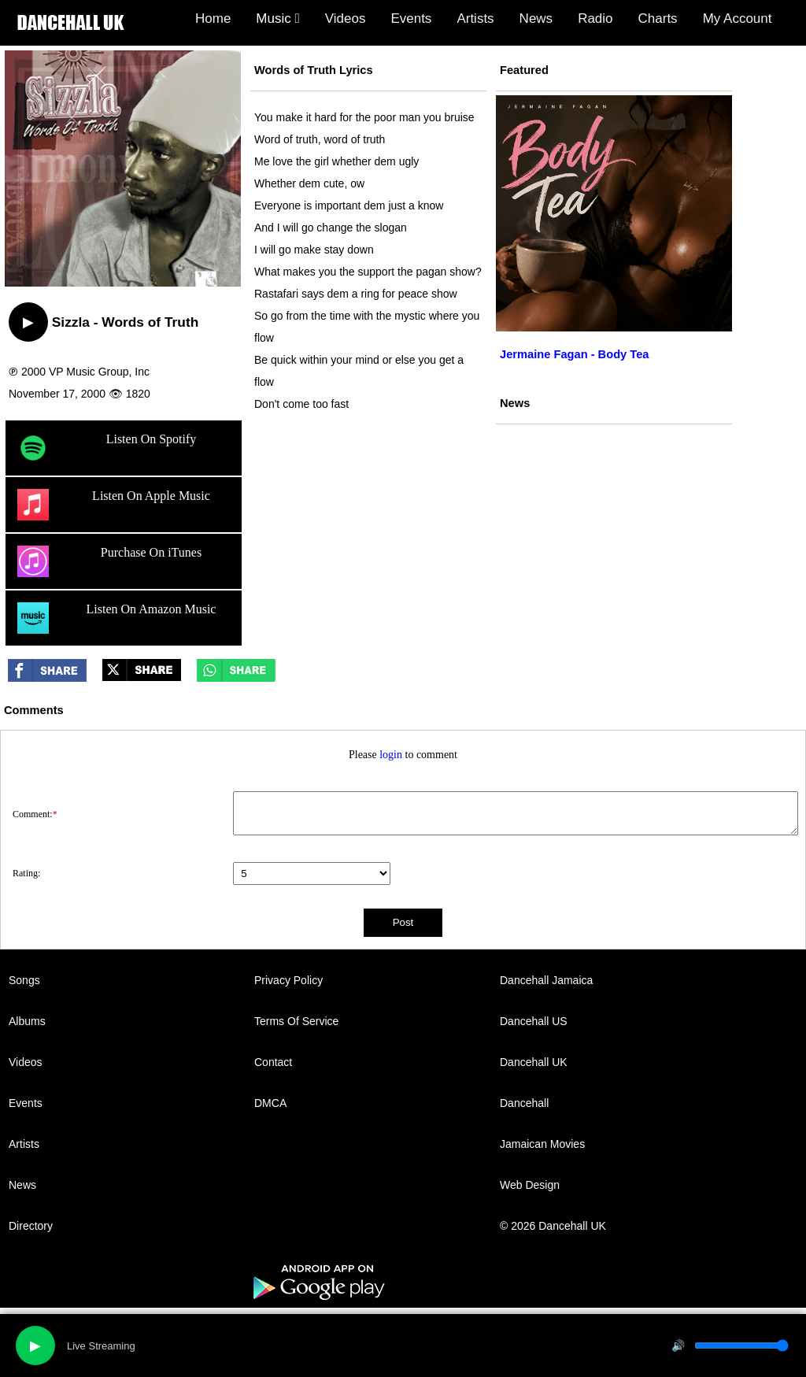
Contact (273, 1062)
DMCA (270, 1103)
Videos (345, 18)
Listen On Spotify (106, 448)
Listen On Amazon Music (116, 618)
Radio (595, 18)
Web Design (530, 1185)
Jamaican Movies (542, 1144)
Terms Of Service (296, 1021)
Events (410, 18)
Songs (24, 980)
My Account (737, 18)
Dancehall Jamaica (546, 980)
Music (277, 18)
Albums (27, 1021)
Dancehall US (534, 1021)
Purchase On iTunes (109, 561)
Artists (475, 18)
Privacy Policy (288, 980)
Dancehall (524, 1103)
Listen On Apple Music (113, 504)
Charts (658, 18)
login (390, 755)
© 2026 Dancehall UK (553, 1226)
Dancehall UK (534, 1062)
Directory (31, 1226)
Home (213, 18)
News (536, 18)
